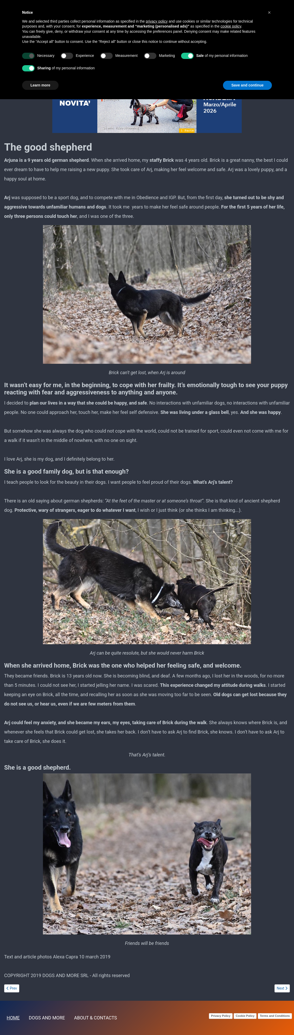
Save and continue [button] (247, 85)
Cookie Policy (245, 1015)
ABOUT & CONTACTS (95, 1017)
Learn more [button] (40, 85)
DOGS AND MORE (47, 1017)
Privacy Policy (221, 1015)
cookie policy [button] (231, 26)
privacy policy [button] (157, 21)
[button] (269, 12)
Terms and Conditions (275, 1015)
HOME (13, 1017)
